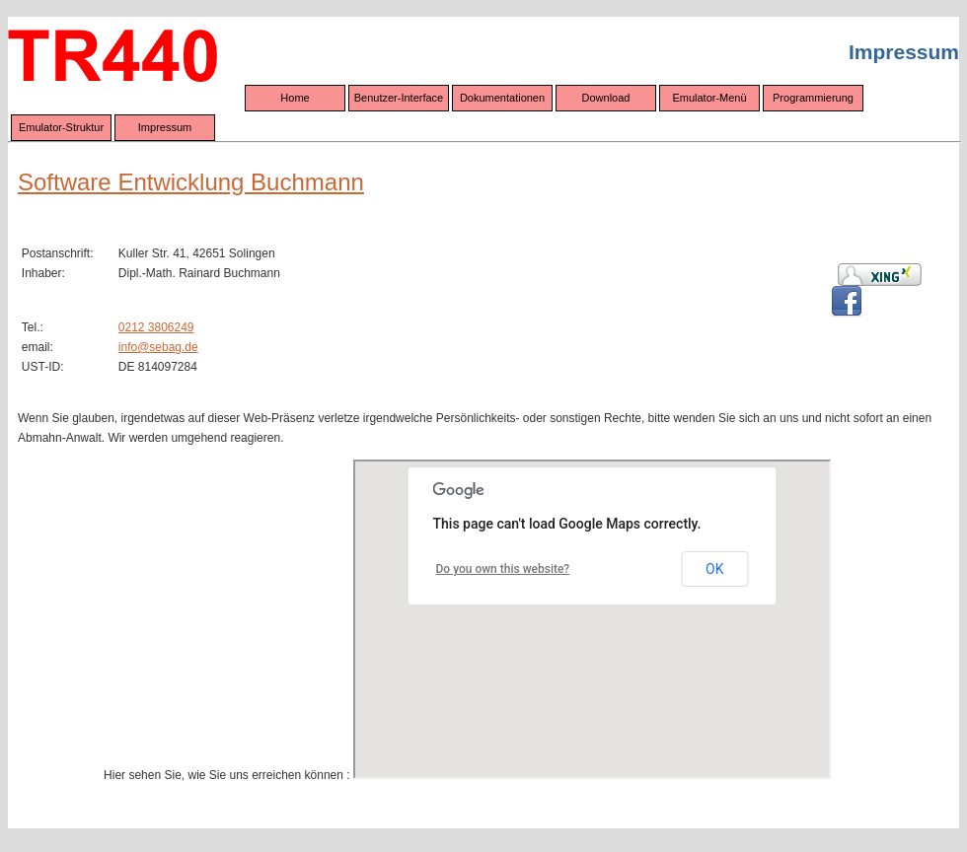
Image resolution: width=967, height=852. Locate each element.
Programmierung (813, 98)
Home (294, 98)
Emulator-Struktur (61, 127)
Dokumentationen (502, 98)
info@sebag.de (158, 347)
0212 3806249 (156, 327)
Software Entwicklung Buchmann (191, 182)
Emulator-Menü (709, 98)
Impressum (164, 127)
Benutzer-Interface (399, 98)
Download (606, 98)
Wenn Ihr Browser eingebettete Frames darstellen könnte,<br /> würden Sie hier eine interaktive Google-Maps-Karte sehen (592, 619)
